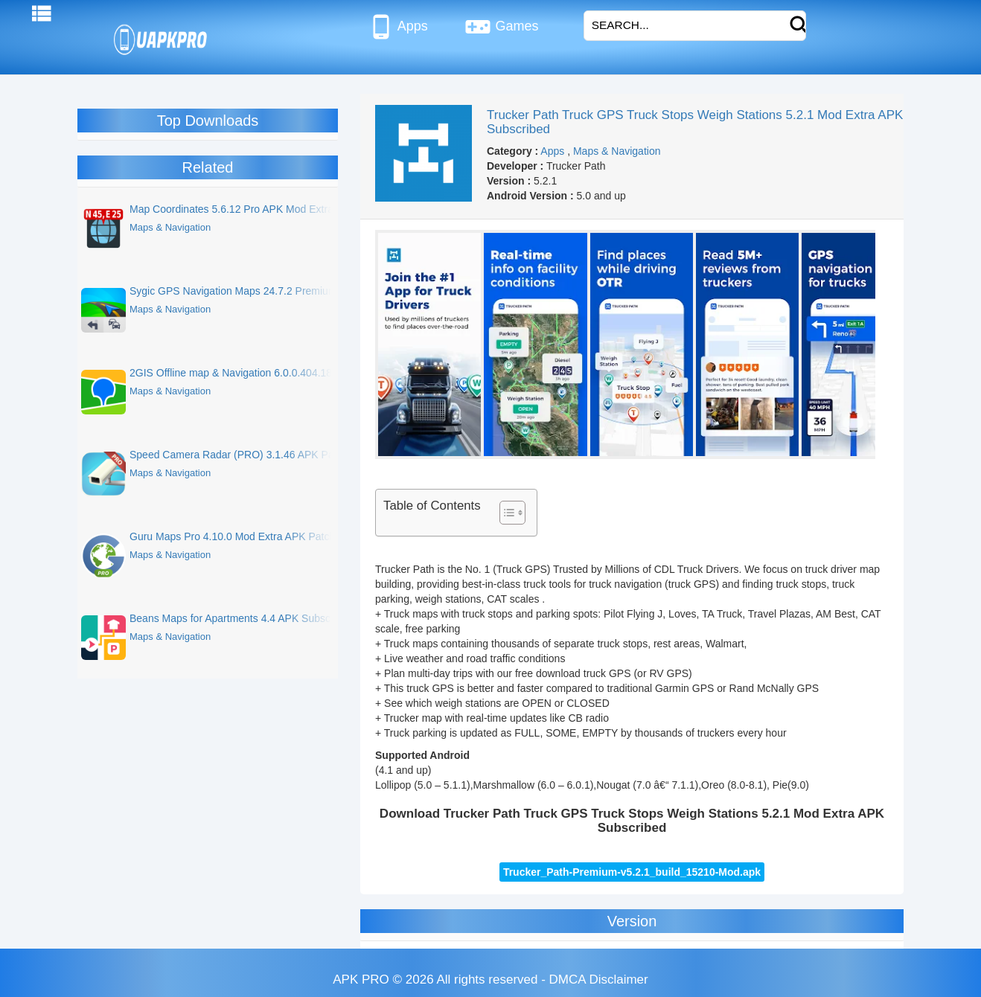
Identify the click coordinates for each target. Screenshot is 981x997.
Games (501, 26)
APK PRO (361, 979)
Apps (398, 26)
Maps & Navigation (617, 151)
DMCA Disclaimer (598, 979)
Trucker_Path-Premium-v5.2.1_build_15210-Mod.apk (632, 872)
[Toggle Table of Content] (505, 512)
